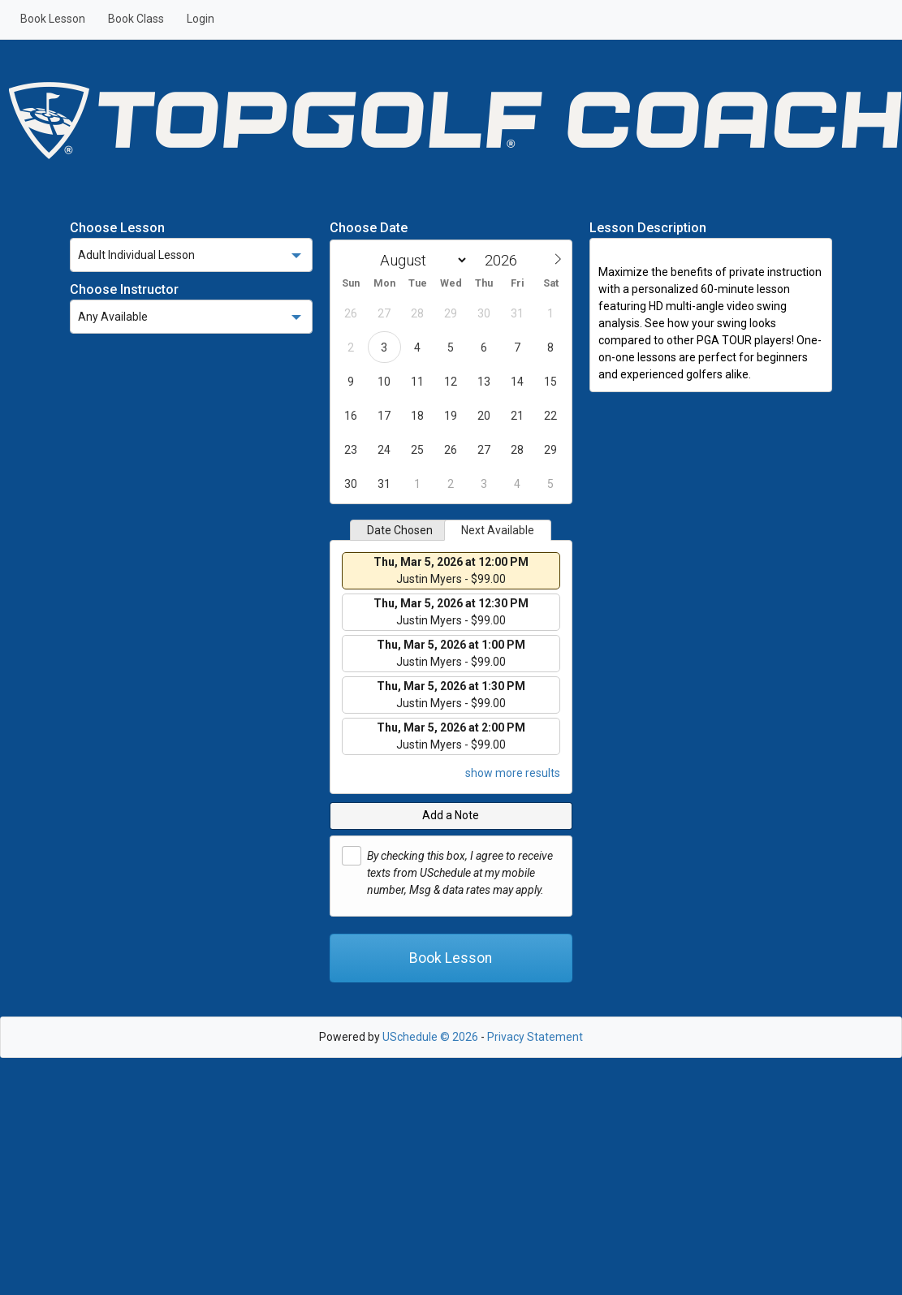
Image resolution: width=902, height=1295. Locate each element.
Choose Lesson (117, 227)
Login (200, 18)
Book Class (136, 18)
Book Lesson (52, 18)
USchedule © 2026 (430, 1036)
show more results (512, 772)
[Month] (420, 260)
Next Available (497, 530)
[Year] (505, 260)
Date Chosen (400, 530)
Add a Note (450, 815)
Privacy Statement (535, 1036)
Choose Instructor (124, 289)
